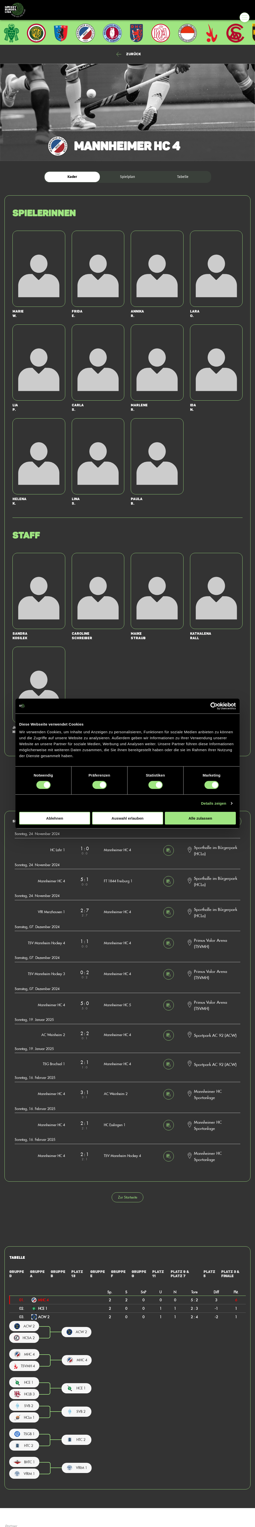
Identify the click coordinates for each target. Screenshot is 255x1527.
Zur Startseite (127, 1197)
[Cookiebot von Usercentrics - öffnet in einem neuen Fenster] (214, 706)
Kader (72, 177)
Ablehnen (54, 818)
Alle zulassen (200, 818)
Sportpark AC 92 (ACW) (215, 1035)
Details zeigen (213, 803)
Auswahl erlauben (127, 818)
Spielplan (127, 177)
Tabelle (183, 177)
